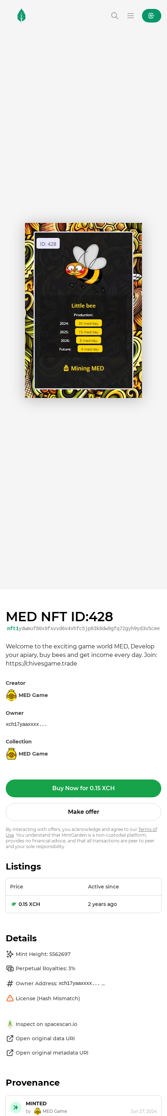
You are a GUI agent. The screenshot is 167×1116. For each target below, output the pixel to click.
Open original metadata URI (47, 1052)
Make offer (83, 811)
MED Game (27, 753)
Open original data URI (40, 1038)
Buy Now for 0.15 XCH (83, 788)
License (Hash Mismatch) (43, 998)
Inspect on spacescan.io (41, 1024)
